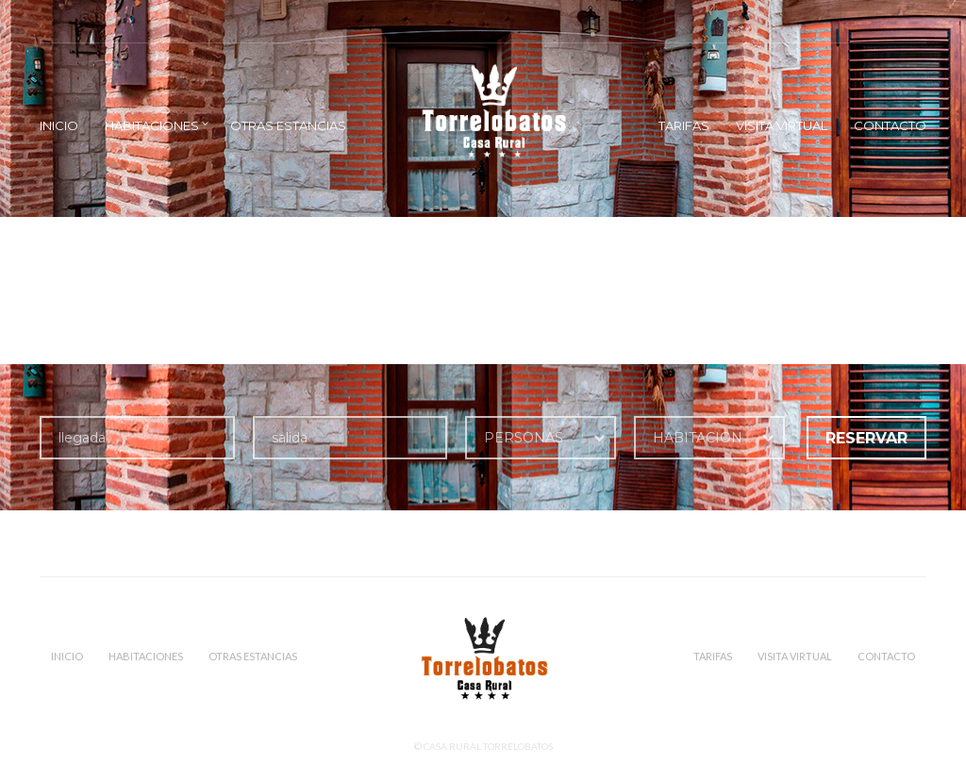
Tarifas (683, 125)
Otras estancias (288, 125)
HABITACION (697, 437)
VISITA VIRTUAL (781, 125)
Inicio (59, 125)
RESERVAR (866, 438)
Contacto (890, 125)
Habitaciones (152, 125)
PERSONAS (523, 437)
